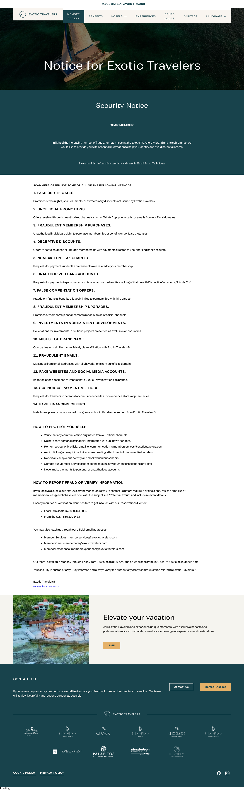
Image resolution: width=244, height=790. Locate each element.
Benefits (96, 16)
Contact (190, 16)
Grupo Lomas (170, 16)
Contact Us (181, 687)
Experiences (146, 16)
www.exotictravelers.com (46, 586)
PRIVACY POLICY (52, 773)
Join (111, 645)
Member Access (73, 16)
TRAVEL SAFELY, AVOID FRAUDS (122, 4)
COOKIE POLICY (24, 773)
